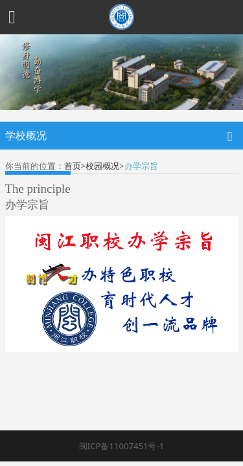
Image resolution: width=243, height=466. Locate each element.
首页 (72, 166)
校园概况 (102, 166)
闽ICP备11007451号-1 (121, 446)
